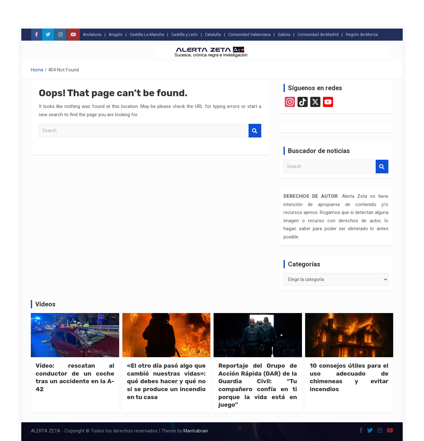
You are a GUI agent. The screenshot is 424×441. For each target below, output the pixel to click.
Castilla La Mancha (147, 34)
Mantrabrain (195, 431)
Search (255, 130)
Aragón (115, 34)
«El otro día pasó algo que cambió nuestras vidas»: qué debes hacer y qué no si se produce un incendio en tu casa (166, 381)
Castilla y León (184, 34)
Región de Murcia (362, 34)
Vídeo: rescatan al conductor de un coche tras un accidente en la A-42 (75, 377)
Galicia (284, 34)
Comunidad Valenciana (249, 34)
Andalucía (92, 34)
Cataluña (213, 34)
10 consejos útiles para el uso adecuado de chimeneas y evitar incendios (349, 377)
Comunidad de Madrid (318, 34)
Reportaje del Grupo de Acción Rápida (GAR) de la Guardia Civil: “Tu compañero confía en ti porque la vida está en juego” (257, 385)
